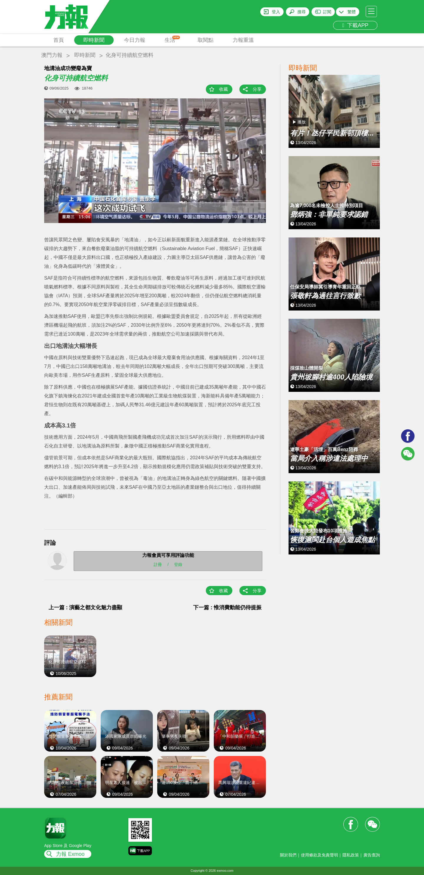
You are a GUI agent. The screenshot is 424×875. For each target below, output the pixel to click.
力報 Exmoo (70, 854)
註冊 (158, 564)
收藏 (223, 89)
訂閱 (327, 11)
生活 (172, 39)
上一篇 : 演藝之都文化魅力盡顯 (85, 607)
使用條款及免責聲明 (319, 855)
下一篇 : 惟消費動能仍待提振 (227, 607)
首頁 (58, 40)
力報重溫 (243, 40)
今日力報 (134, 40)
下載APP (355, 25)
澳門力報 (51, 55)
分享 (257, 89)
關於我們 (288, 855)
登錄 (178, 564)
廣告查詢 (371, 855)
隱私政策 (350, 855)
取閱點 (205, 40)
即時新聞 (94, 40)
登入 (276, 11)
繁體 (351, 11)
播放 (301, 122)
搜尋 (301, 11)
